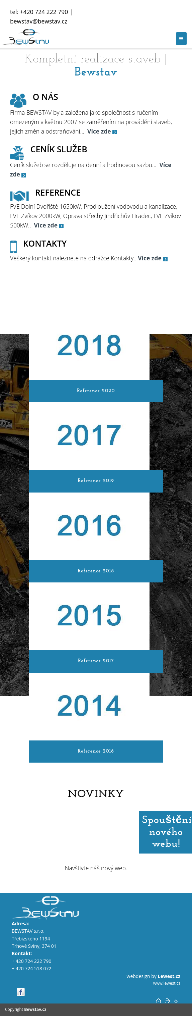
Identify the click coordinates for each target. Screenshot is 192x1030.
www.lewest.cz (166, 983)
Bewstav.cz (35, 1009)
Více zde (150, 258)
